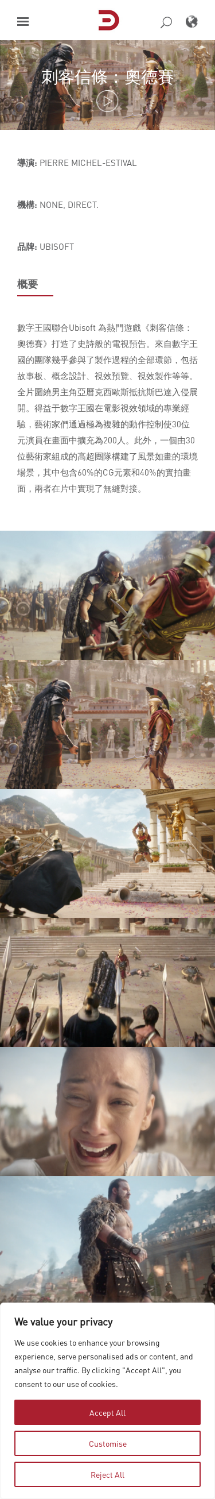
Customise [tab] (108, 1443)
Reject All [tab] (107, 1474)
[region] (107, 1401)
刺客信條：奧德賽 (107, 76)
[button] (23, 21)
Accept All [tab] (107, 1412)
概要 (27, 284)
